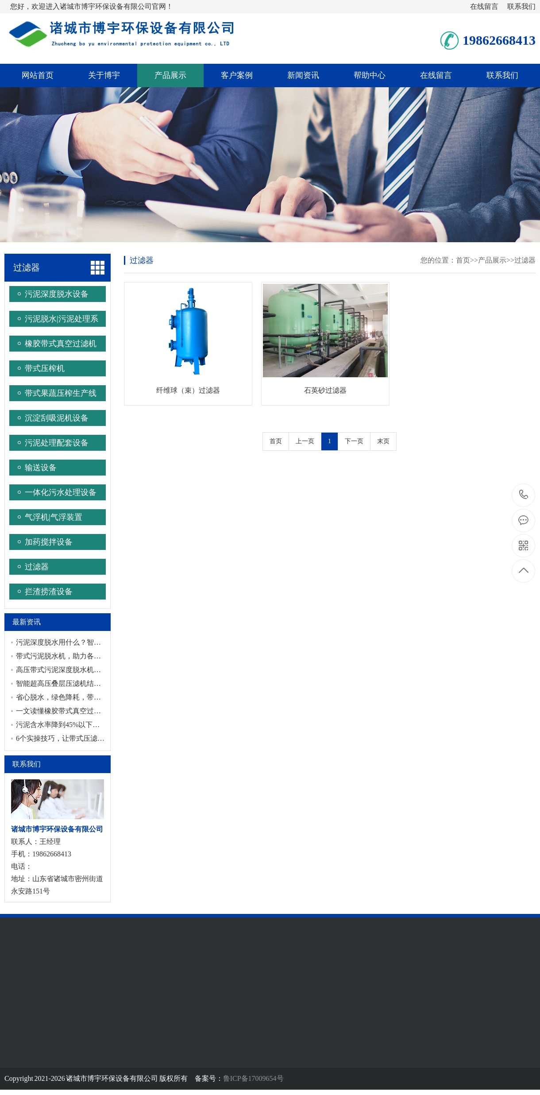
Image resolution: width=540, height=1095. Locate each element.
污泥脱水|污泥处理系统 (61, 320)
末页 (383, 441)
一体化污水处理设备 (60, 492)
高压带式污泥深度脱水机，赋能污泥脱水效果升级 (94, 669)
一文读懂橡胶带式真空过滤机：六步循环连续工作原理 (101, 711)
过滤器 (26, 267)
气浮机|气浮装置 (53, 517)
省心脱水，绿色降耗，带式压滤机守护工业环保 (90, 697)
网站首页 (38, 75)
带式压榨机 (45, 368)
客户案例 (237, 75)
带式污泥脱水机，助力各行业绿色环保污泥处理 (90, 656)
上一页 (305, 441)
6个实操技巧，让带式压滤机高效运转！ (78, 738)
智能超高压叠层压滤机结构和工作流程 (76, 683)
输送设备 (41, 467)
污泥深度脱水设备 (57, 294)
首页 (463, 260)
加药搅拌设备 (49, 542)
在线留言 (484, 6)
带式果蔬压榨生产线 (60, 393)
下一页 (354, 441)
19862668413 (524, 495)
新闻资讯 (303, 75)
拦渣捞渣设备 (49, 591)
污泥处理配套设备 (57, 442)
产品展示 (170, 75)
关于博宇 (104, 75)
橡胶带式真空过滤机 (60, 343)
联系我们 (521, 6)
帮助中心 (370, 75)
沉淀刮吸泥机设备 (57, 418)
